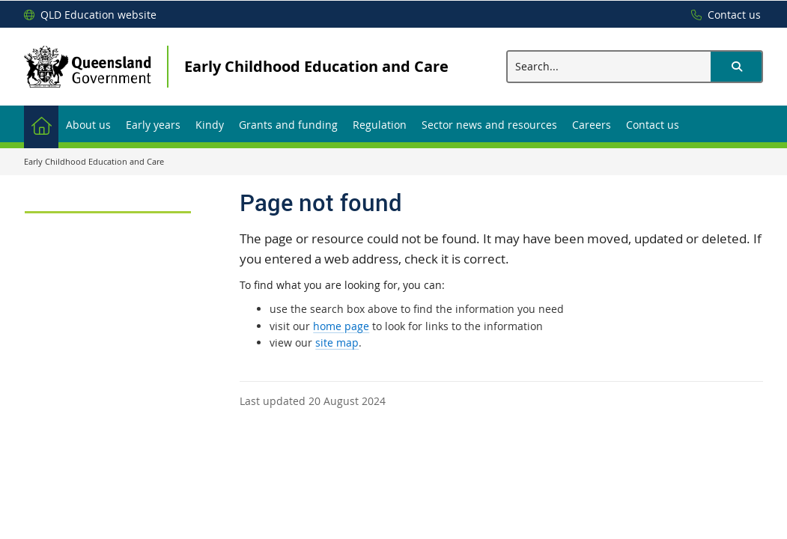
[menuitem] (41, 124)
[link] (108, 205)
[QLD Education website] (90, 15)
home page (341, 326)
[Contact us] (722, 15)
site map (337, 342)
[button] (736, 67)
